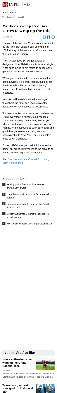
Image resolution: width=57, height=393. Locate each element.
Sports (13, 12)
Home (5, 12)
